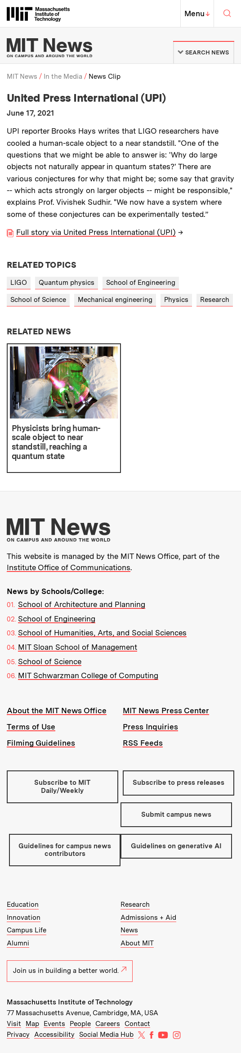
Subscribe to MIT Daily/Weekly (62, 786)
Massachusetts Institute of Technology (70, 1002)
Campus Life (26, 930)
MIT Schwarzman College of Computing (88, 675)
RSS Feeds (143, 742)
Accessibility (54, 1034)
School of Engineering (140, 283)
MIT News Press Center (166, 710)
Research (214, 300)
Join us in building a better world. (69, 971)
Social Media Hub (106, 1034)
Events (54, 1024)
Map (32, 1024)
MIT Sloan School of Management (77, 647)
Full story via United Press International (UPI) (96, 232)
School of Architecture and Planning (81, 604)
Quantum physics (66, 283)
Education (23, 904)
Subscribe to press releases (178, 782)
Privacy (18, 1034)
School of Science (38, 300)
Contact (137, 1024)
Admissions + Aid (148, 918)
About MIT (137, 943)
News (129, 930)
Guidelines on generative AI (176, 846)
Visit (14, 1024)
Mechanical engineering (115, 300)
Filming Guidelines (41, 742)
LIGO (18, 283)
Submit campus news (176, 814)
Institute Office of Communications (68, 567)
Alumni (18, 943)
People (80, 1024)
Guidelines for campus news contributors (64, 850)
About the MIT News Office (57, 710)
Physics (176, 300)
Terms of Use (31, 726)
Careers (107, 1024)
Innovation (23, 918)
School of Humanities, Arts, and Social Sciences (102, 632)
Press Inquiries (150, 726)
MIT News (22, 76)
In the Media (63, 76)
